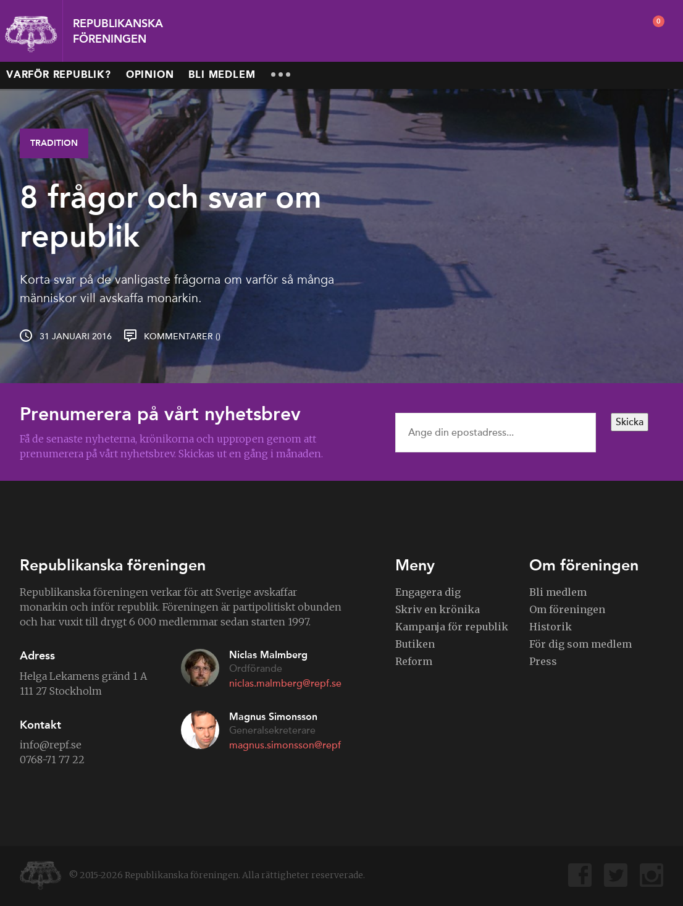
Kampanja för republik (451, 626)
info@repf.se (51, 745)
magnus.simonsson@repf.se (291, 745)
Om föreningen (567, 609)
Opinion (150, 75)
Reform (413, 661)
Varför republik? (58, 75)
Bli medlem (221, 75)
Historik (550, 626)
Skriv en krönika (437, 609)
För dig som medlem (580, 644)
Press (543, 661)
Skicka (629, 422)
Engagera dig (428, 592)
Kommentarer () (182, 336)
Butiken (415, 644)
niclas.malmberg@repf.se (285, 683)
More (280, 74)
